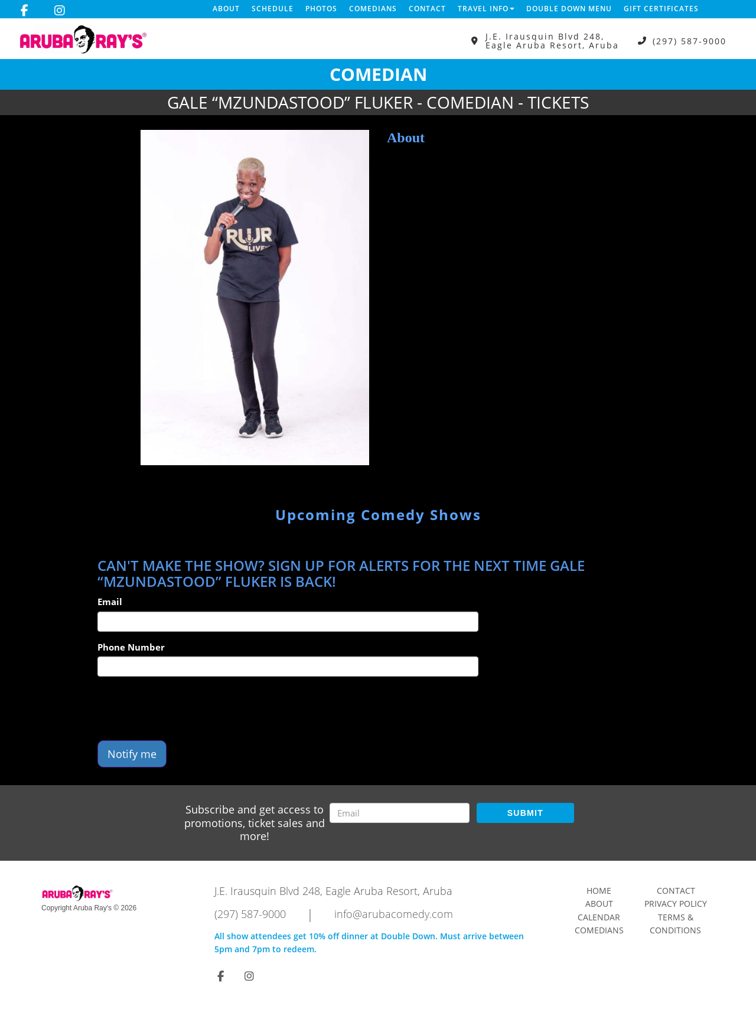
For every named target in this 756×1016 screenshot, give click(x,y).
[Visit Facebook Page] (24, 11)
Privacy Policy (675, 903)
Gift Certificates (661, 9)
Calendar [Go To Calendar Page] (599, 917)
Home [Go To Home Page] (598, 890)
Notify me (132, 754)
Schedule (273, 9)
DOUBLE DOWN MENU (569, 9)
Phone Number (131, 647)
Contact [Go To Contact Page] (676, 890)
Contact (427, 9)
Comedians (373, 9)
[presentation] (187, 708)
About (226, 9)
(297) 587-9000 (689, 41)
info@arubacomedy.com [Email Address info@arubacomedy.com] (393, 914)
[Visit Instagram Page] (59, 11)
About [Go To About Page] (599, 903)
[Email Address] (400, 813)
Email (109, 601)
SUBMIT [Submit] (525, 813)
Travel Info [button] (486, 9)
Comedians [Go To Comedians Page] (599, 930)
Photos (321, 9)
